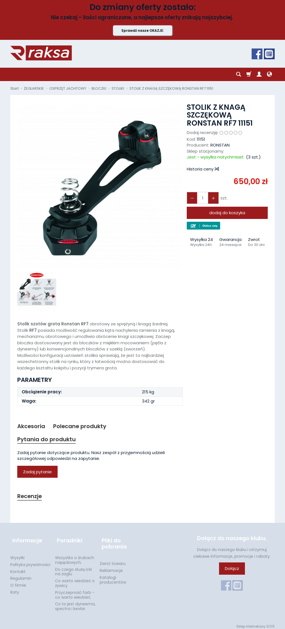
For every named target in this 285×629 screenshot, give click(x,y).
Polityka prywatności (30, 561)
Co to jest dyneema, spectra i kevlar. (75, 603)
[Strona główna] (41, 52)
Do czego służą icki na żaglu (73, 569)
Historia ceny (202, 169)
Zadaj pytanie (37, 473)
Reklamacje (111, 567)
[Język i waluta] (269, 74)
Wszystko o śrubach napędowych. (74, 557)
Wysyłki (17, 554)
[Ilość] (201, 198)
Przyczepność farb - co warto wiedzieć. (74, 592)
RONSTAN (220, 145)
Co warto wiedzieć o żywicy (75, 580)
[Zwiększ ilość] (191, 198)
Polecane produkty (82, 426)
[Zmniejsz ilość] (211, 198)
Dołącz (232, 570)
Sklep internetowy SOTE (255, 623)
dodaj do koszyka (227, 213)
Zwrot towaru (113, 560)
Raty (14, 589)
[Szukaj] (238, 74)
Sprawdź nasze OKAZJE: (142, 30)
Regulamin (20, 575)
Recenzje (30, 497)
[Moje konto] (259, 74)
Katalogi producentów (113, 577)
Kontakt (18, 568)
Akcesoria (31, 426)
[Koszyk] (249, 74)
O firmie (18, 582)
